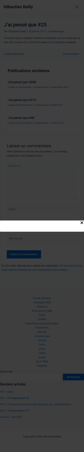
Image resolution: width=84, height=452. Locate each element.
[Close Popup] (82, 222)
